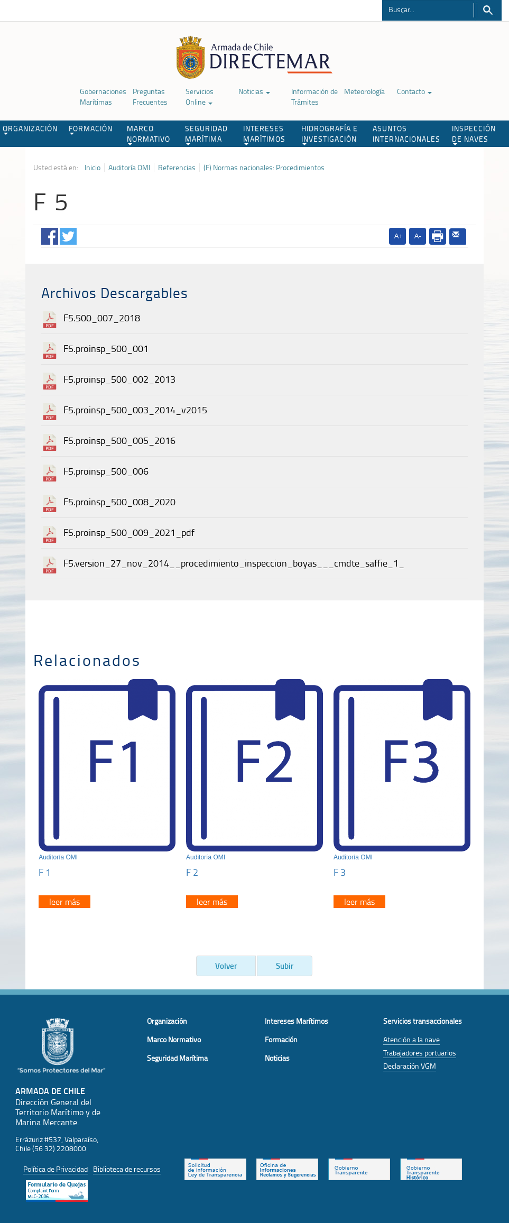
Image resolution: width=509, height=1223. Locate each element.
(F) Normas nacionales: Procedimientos (264, 167)
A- (417, 236)
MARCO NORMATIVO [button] (148, 134)
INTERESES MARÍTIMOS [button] (264, 134)
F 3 (340, 872)
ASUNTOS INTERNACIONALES (406, 133)
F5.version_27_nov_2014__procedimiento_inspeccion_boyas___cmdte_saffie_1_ (233, 563)
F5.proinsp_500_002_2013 (119, 379)
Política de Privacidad (55, 1169)
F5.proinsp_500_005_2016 (119, 440)
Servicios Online (200, 96)
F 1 (45, 872)
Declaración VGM (409, 1066)
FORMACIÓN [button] (91, 129)
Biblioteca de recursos (127, 1169)
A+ (398, 236)
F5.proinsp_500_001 (106, 348)
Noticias (254, 91)
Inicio (92, 167)
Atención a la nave (411, 1039)
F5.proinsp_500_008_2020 (119, 501)
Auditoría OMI (129, 167)
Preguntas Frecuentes (150, 96)
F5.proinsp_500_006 (106, 471)
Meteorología (364, 91)
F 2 (192, 872)
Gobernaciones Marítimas (103, 96)
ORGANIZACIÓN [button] (30, 129)
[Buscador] (428, 9)
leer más (64, 901)
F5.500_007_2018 (101, 317)
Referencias (177, 167)
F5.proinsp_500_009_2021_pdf (129, 532)
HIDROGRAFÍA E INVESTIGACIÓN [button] (329, 134)
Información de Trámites (314, 96)
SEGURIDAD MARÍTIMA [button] (206, 134)
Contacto (414, 91)
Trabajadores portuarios (419, 1053)
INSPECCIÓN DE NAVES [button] (474, 134)
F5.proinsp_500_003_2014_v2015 (135, 409)
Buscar (488, 10)
